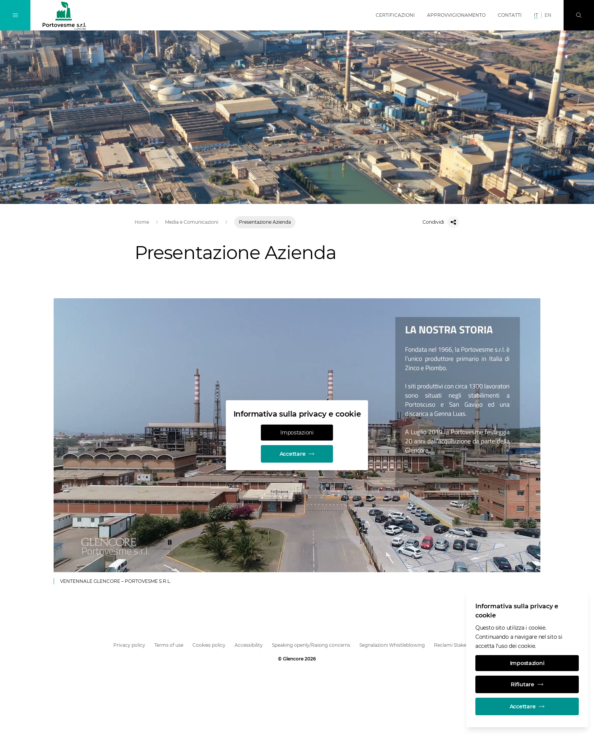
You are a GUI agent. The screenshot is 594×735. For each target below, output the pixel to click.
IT (536, 15)
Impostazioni (297, 432)
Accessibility (249, 645)
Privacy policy (129, 645)
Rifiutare (527, 684)
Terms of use (168, 645)
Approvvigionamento (456, 15)
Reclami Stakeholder (457, 645)
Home (142, 222)
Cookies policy (209, 645)
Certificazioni (395, 15)
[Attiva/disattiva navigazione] (15, 15)
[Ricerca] (579, 15)
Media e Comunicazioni (191, 222)
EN (548, 15)
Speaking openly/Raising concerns (311, 645)
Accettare (297, 453)
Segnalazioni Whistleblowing (392, 645)
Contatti (510, 15)
